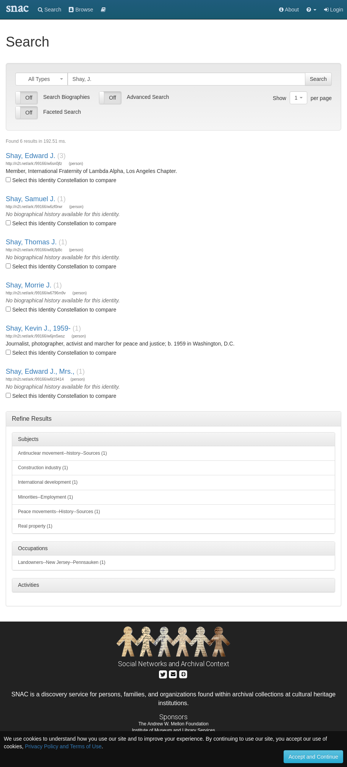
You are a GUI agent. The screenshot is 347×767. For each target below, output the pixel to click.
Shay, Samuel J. (30, 199)
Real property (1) (35, 526)
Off (28, 98)
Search (49, 9)
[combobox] (41, 79)
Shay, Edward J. (30, 156)
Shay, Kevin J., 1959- (38, 328)
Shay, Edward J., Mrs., (40, 371)
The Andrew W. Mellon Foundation (173, 724)
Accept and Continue (313, 757)
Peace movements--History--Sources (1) (59, 511)
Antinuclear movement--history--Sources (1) (62, 453)
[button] (311, 9)
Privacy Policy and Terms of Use (63, 746)
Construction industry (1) (43, 467)
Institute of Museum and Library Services (173, 730)
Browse (81, 9)
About (289, 9)
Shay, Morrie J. (29, 285)
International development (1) (48, 482)
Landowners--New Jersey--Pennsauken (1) (61, 562)
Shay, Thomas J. (31, 242)
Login (333, 9)
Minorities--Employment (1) (45, 497)
